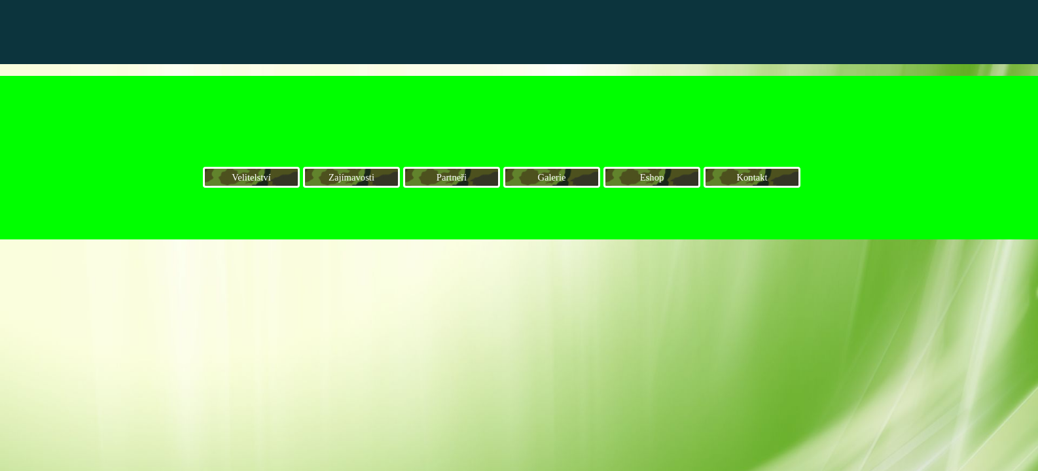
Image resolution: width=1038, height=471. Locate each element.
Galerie (551, 177)
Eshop (652, 177)
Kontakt (751, 177)
